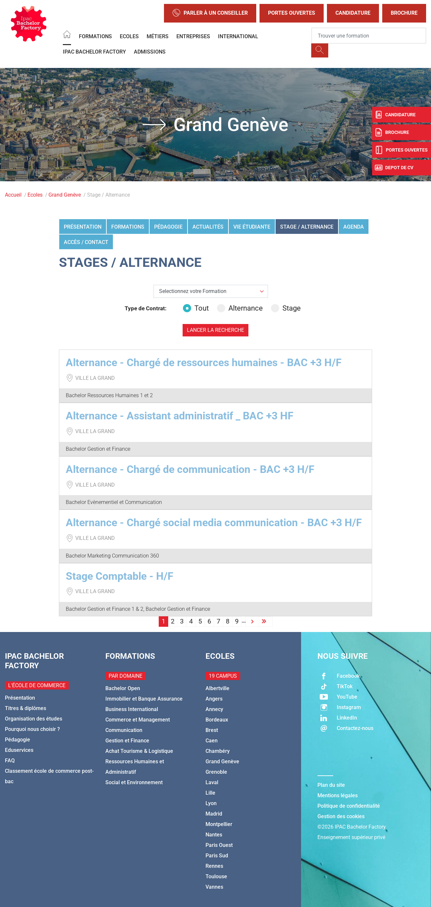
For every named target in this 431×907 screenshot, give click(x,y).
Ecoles (129, 36)
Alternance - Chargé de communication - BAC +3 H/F (190, 469)
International (238, 36)
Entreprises (193, 36)
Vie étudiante (251, 227)
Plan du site (331, 785)
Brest (212, 730)
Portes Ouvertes (291, 13)
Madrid (214, 814)
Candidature (352, 13)
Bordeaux (217, 720)
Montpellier (219, 824)
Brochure (404, 13)
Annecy (214, 709)
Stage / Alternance (306, 227)
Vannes (214, 887)
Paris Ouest (219, 845)
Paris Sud (217, 855)
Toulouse (216, 876)
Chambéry (218, 751)
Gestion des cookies (341, 816)
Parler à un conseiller (210, 13)
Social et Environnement (134, 782)
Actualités (208, 227)
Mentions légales (337, 795)
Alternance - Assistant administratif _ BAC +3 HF (180, 416)
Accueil (13, 195)
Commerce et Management (137, 720)
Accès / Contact (86, 242)
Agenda (353, 227)
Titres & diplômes (25, 708)
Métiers (158, 36)
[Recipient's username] (369, 35)
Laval (212, 782)
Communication (123, 730)
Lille (210, 793)
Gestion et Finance (127, 740)
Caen (212, 740)
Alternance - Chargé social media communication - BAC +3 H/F (214, 522)
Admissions (150, 52)
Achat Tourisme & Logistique (139, 751)
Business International (131, 709)
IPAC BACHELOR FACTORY (94, 52)
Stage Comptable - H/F (119, 576)
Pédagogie (168, 227)
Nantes (214, 835)
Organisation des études (33, 719)
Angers (214, 699)
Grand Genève (64, 195)
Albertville (217, 688)
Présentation (82, 227)
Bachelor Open (122, 688)
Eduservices (19, 750)
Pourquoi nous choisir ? (32, 729)
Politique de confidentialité (348, 806)
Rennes (214, 866)
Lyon (211, 803)
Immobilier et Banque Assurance (144, 699)
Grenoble (216, 772)
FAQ (10, 760)
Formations (95, 36)
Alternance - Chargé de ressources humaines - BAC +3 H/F (204, 362)
